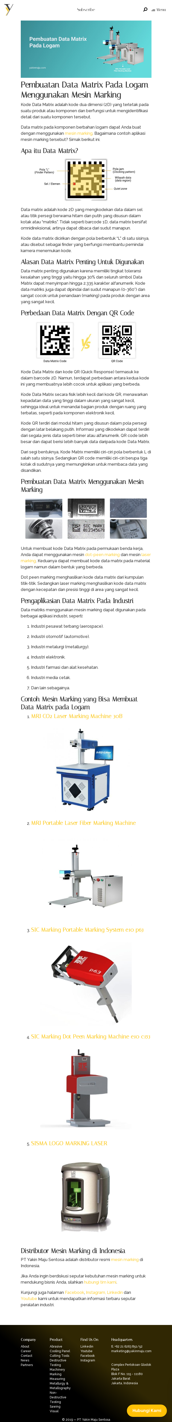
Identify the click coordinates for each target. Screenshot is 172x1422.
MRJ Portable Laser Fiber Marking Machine (83, 822)
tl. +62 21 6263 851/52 (127, 1346)
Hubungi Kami (147, 1410)
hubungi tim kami (100, 1282)
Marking (56, 1374)
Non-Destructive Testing (58, 1397)
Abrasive (56, 1346)
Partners (27, 1365)
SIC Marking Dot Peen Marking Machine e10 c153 (90, 1036)
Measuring (57, 1379)
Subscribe (86, 9)
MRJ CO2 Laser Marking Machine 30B (76, 716)
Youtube (29, 1298)
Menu (158, 9)
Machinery (57, 1369)
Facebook (74, 1292)
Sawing (55, 1406)
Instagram (87, 1360)
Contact (26, 1356)
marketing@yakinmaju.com (131, 1351)
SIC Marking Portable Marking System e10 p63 (87, 929)
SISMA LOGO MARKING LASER (69, 1143)
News (25, 1360)
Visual (54, 1411)
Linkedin (115, 1292)
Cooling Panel (60, 1351)
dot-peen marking (102, 554)
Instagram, (96, 1292)
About (25, 1346)
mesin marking (79, 133)
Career (26, 1351)
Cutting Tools (59, 1356)
